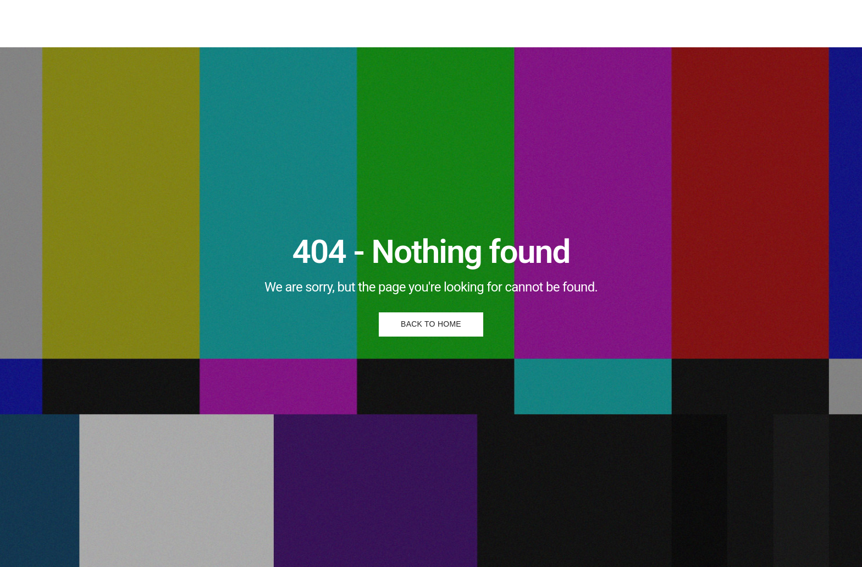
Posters (399, 23)
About (443, 23)
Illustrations (345, 23)
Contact (487, 23)
